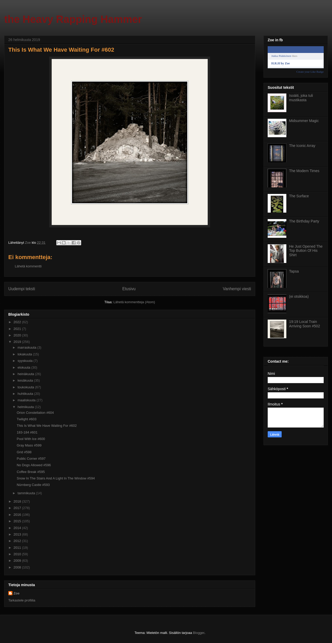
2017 (17, 508)
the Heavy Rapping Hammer (73, 19)
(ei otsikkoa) (299, 296)
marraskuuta (27, 347)
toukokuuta (26, 387)
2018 (17, 501)
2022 (17, 322)
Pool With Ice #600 (31, 439)
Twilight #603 (26, 419)
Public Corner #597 (31, 459)
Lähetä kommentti (28, 266)
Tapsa (294, 271)
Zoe (16, 593)
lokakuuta (25, 354)
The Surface (299, 196)
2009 (17, 561)
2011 (17, 548)
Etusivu (129, 289)
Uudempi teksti (21, 289)
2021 (17, 329)
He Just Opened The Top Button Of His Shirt (306, 250)
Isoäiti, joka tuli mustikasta (301, 97)
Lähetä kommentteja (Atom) (134, 302)
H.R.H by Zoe (280, 63)
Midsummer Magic (304, 121)
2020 (17, 335)
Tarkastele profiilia (21, 600)
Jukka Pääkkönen (281, 55)
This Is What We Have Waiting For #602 (47, 426)
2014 (17, 528)
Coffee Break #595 (31, 472)
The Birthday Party (304, 221)
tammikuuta (27, 493)
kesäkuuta (26, 380)
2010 (17, 554)
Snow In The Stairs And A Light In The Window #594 (56, 478)
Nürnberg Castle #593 (33, 485)
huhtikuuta (26, 394)
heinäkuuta (26, 374)
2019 (17, 342)
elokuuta (24, 367)
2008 (17, 567)
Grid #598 (24, 452)
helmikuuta (26, 407)
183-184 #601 (27, 432)
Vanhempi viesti (237, 289)
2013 (17, 534)
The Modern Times (304, 171)
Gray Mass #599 (29, 445)
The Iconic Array (302, 146)
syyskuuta (25, 361)
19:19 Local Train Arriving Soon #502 (304, 324)
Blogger (198, 633)
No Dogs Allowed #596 (34, 465)
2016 (17, 515)
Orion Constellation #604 (35, 413)
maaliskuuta (27, 400)
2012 (17, 541)
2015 (17, 521)
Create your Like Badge (310, 71)
